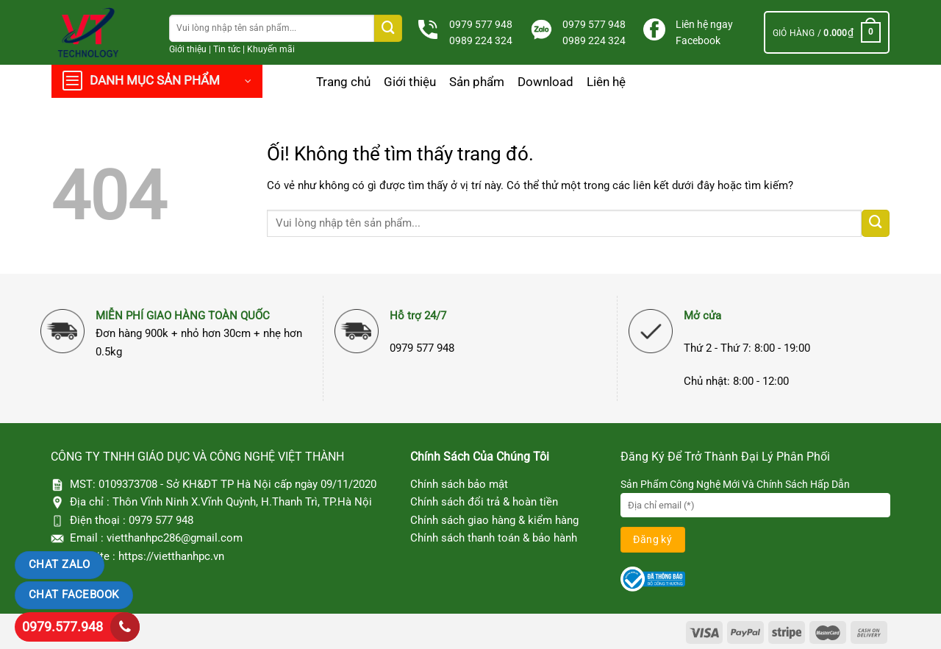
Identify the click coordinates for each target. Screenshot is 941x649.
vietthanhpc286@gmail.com (175, 538)
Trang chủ (343, 81)
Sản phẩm (476, 81)
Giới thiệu (188, 49)
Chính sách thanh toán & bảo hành (493, 538)
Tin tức (226, 49)
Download (545, 81)
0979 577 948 (480, 24)
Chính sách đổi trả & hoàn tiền (484, 501)
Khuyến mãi (271, 49)
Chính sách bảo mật (459, 484)
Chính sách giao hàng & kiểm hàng (494, 520)
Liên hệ (606, 81)
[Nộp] (388, 28)
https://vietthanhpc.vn (171, 556)
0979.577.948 (62, 626)
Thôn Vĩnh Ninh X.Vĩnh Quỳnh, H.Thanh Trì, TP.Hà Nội (242, 501)
